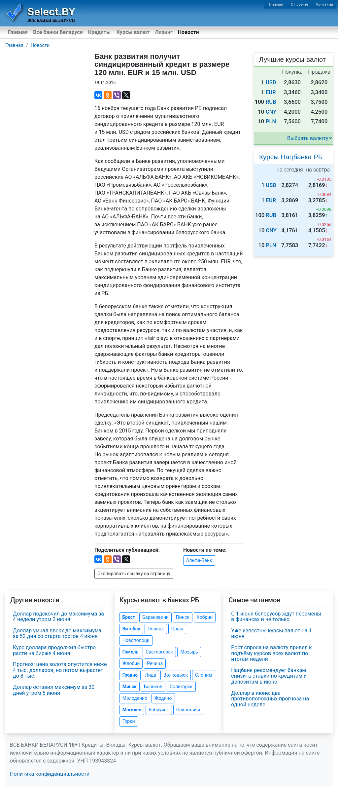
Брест (128, 617)
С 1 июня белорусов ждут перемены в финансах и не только (276, 617)
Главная (276, 4)
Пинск (182, 617)
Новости (188, 32)
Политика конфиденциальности (49, 774)
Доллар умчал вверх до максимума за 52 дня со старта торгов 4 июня (57, 633)
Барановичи (155, 617)
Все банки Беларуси (58, 32)
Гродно (130, 675)
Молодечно (134, 698)
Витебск (131, 628)
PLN (271, 121)
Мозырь (189, 652)
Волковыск (175, 675)
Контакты (324, 4)
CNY (271, 112)
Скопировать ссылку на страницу (133, 573)
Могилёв (131, 709)
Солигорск (181, 686)
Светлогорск (159, 652)
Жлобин (131, 663)
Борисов (153, 686)
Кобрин (205, 617)
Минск (129, 686)
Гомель (130, 652)
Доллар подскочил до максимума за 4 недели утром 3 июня (58, 617)
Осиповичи (188, 709)
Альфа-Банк (199, 560)
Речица (155, 663)
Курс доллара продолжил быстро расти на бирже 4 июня (54, 650)
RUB (271, 102)
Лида (150, 675)
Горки (128, 721)
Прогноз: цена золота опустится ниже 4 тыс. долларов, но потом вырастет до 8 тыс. (60, 670)
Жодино (163, 698)
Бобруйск (159, 709)
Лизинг (163, 32)
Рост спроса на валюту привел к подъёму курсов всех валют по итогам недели (271, 653)
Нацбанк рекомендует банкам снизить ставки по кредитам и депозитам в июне (269, 676)
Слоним (203, 675)
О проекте (299, 4)
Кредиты (99, 32)
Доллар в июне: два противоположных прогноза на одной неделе (270, 699)
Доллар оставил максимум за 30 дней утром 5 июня (53, 690)
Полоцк (156, 628)
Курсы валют (133, 32)
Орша (177, 628)
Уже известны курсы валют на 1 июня (271, 633)
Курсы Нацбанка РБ (290, 157)
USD (271, 82)
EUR (271, 92)
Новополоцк (136, 640)
